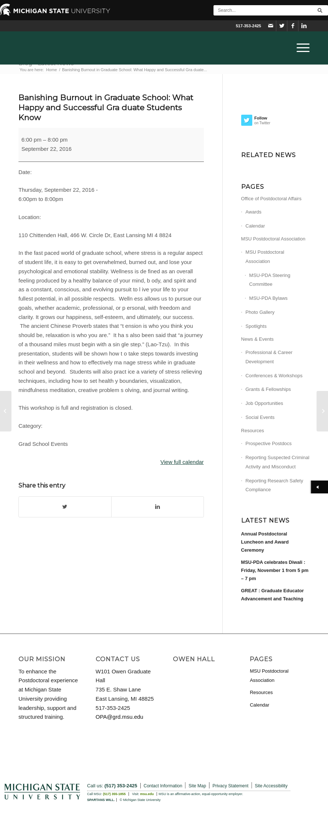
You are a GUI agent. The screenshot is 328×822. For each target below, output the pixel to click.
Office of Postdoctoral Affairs (271, 198)
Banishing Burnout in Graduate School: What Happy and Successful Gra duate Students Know (105, 107)
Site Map (197, 785)
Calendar (255, 226)
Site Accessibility (271, 785)
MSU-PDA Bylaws (268, 298)
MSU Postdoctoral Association (273, 239)
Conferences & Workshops (274, 375)
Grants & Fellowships (268, 389)
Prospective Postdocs (269, 443)
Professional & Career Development (269, 357)
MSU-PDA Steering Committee (269, 280)
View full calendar (182, 462)
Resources (252, 430)
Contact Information (163, 785)
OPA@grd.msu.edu (119, 717)
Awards (254, 212)
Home (51, 69)
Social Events (260, 417)
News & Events (257, 339)
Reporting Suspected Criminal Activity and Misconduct (278, 462)
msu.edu (147, 794)
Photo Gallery (260, 312)
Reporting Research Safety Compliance (274, 485)
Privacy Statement (230, 785)
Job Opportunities (264, 403)
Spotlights (256, 326)
